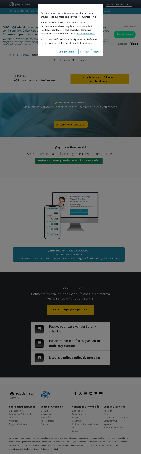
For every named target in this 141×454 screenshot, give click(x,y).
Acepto (96, 51)
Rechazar (84, 51)
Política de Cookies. (86, 33)
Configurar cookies (67, 51)
